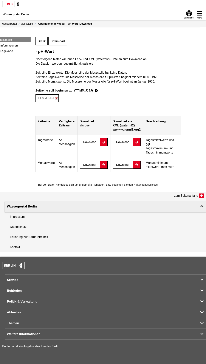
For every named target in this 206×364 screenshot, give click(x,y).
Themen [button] (13, 323)
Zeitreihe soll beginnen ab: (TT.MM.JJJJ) (67, 91)
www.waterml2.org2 (127, 129)
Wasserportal (9, 23)
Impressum (17, 216)
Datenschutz (18, 226)
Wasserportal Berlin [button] (22, 206)
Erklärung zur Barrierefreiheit (29, 236)
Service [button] (12, 280)
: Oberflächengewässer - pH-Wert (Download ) (65, 23)
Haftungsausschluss (146, 184)
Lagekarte (6, 50)
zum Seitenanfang (186, 195)
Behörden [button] (14, 290)
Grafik (42, 41)
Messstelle (27, 23)
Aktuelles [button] (14, 312)
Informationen (9, 45)
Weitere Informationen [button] (23, 334)
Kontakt (15, 247)
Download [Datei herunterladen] (89, 142)
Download (57, 41)
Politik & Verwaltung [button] (22, 301)
